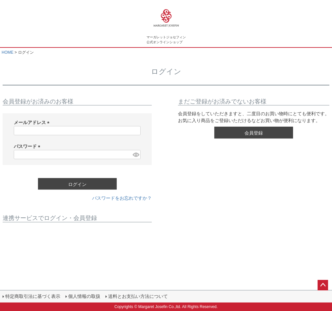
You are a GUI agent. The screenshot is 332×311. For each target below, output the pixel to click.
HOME (7, 52)
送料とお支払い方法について (138, 296)
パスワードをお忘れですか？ (122, 198)
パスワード (28, 146)
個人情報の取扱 (84, 296)
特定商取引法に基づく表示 (32, 296)
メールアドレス (33, 122)
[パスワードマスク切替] (135, 154)
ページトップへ (323, 285)
